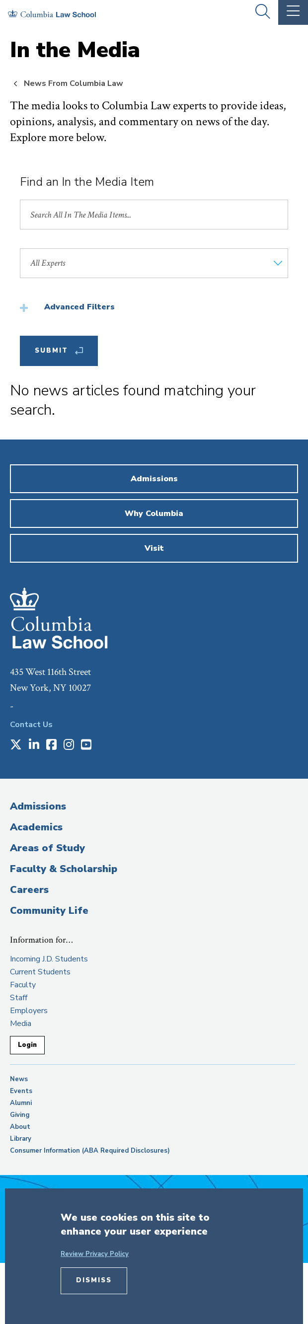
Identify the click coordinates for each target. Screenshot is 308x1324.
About (20, 1126)
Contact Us (31, 724)
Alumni (21, 1103)
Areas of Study (47, 848)
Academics (36, 827)
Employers (29, 1010)
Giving (20, 1114)
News (19, 1079)
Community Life (49, 910)
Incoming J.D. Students (49, 959)
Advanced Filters (79, 306)
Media (20, 1023)
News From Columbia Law (73, 83)
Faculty (23, 984)
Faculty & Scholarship (63, 869)
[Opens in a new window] (16, 745)
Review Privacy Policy (95, 1254)
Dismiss (94, 1280)
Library (20, 1138)
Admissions (38, 806)
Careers (29, 889)
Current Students (40, 971)
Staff (18, 997)
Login (27, 1044)
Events (21, 1091)
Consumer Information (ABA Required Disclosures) (90, 1150)
